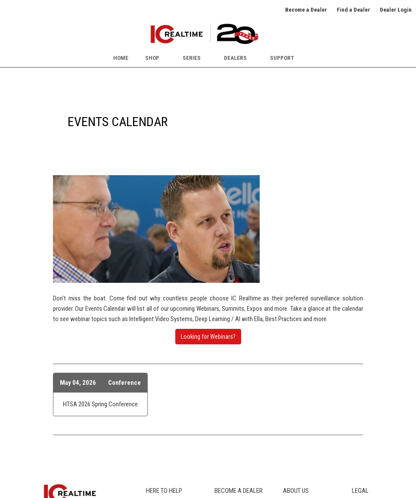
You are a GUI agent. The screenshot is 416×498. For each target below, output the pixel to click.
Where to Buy (162, 405)
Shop (152, 57)
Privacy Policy (369, 396)
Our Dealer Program (238, 396)
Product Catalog (166, 396)
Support (282, 57)
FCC (150, 424)
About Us (294, 396)
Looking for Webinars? (208, 229)
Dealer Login (396, 9)
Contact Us (296, 453)
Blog (151, 434)
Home (120, 57)
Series (192, 57)
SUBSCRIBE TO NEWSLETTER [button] (71, 446)
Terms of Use (368, 405)
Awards (292, 434)
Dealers (235, 57)
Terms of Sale (369, 415)
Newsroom (296, 424)
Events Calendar (302, 415)
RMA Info (157, 444)
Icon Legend (161, 415)
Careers (292, 405)
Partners (293, 444)
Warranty (157, 453)
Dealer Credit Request (240, 424)
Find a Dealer (353, 9)
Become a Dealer (306, 9)
